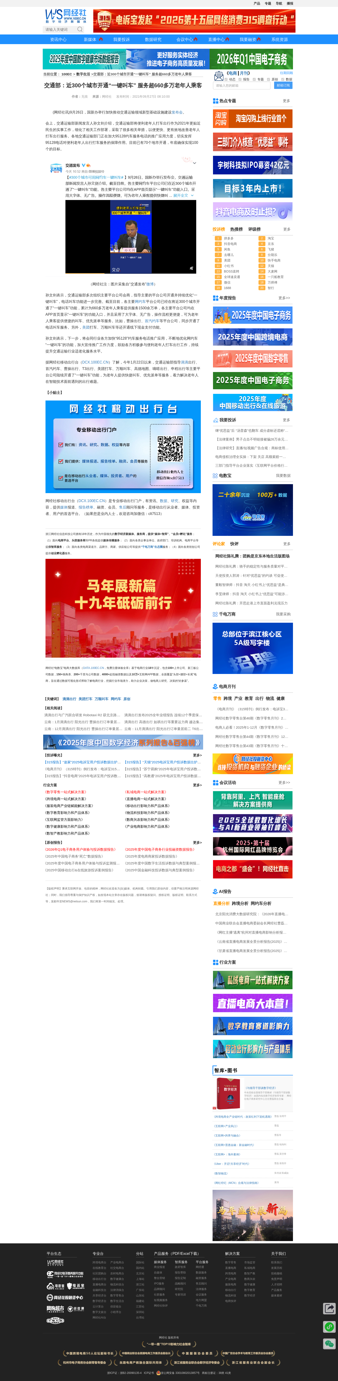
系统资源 (279, 39)
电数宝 (225, 475)
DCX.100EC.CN (95, 362)
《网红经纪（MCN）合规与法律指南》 (236, 1183)
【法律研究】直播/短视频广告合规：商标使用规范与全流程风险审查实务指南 (253, 448)
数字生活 (83, 74)
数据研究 (153, 39)
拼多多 (229, 238)
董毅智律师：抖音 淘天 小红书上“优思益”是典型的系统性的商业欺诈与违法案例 (253, 585)
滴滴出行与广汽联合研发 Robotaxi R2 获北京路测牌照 (85, 715)
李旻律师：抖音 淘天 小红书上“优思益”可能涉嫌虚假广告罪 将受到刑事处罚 (253, 594)
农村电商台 (117, 1273)
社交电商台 (117, 1268)
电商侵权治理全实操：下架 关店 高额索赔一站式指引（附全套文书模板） (253, 457)
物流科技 (230, 1295)
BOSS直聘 (231, 271)
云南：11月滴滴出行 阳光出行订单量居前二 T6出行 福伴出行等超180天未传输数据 (187, 729)
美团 (86, 327)
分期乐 (272, 255)
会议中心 (184, 39)
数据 (163, 501)
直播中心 (216, 39)
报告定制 (180, 1278)
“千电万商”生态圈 (152, 546)
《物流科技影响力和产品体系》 (147, 813)
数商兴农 (249, 1279)
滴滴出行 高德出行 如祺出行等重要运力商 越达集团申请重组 (170, 722)
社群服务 (159, 1294)
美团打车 (85, 699)
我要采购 (283, 614)
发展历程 (276, 1268)
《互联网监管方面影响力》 (64, 819)
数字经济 (249, 1295)
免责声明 (276, 1279)
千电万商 (227, 614)
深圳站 (140, 1312)
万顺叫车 (101, 699)
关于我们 (278, 1254)
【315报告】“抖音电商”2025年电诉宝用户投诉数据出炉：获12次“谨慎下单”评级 (104, 776)
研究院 (179, 1289)
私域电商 (249, 1268)
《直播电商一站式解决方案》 (145, 799)
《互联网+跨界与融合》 (227, 1135)
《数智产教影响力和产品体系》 (67, 833)
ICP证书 (149, 1373)
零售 (217, 698)
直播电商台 (99, 1284)
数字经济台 (99, 1301)
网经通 (200, 1267)
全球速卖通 (232, 277)
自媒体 (158, 1272)
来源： (97, 96)
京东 (271, 244)
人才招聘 (276, 1284)
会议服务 (201, 1294)
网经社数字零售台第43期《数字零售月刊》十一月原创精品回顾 (253, 746)
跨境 (228, 698)
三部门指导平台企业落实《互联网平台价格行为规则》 (253, 465)
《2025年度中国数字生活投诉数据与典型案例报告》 (163, 863)
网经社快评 (161, 1305)
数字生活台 (117, 1301)
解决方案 (232, 1254)
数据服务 (201, 1272)
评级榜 (254, 229)
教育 (249, 698)
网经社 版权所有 (169, 1337)
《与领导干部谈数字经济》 (268, 1093)
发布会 (177, 112)
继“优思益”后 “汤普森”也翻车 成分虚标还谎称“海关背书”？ (253, 430)
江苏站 (140, 1306)
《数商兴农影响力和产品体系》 (147, 819)
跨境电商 (230, 1273)
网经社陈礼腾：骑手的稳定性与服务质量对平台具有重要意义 (253, 566)
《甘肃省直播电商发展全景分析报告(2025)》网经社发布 (253, 951)
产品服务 (276, 1290)
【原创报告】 (53, 842)
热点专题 (227, 101)
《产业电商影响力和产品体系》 (147, 826)
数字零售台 (117, 1295)
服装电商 (230, 1284)
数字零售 (230, 1262)
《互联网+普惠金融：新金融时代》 (234, 1145)
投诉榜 (219, 229)
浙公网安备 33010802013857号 (180, 1373)
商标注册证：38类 (213, 1373)
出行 (259, 698)
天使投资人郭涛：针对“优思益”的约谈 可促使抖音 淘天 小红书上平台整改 (253, 575)
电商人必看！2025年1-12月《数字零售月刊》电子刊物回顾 (253, 727)
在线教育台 (99, 1268)
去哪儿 (229, 255)
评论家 (219, 544)
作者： (76, 96)
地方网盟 (201, 1300)
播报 (290, 3)
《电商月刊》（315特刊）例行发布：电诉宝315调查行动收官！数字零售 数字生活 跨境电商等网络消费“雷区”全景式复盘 (253, 709)
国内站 (140, 1268)
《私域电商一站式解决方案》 (145, 792)
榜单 (89, 507)
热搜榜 (236, 229)
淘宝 (271, 238)
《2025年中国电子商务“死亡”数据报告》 (74, 856)
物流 (270, 698)
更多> (197, 755)
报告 (82, 507)
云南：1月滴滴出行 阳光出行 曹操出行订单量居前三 (84, 722)
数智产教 (249, 1273)
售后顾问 (201, 1283)
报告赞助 (180, 1272)
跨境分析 (240, 903)
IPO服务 (159, 1283)
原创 (126, 699)
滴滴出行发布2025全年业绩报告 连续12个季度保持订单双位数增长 (175, 715)
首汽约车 (152, 321)
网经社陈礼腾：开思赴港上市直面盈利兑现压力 (251, 603)
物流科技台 (117, 1284)
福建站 (140, 1301)
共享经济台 (99, 1295)
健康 (280, 698)
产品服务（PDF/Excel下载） (177, 1254)
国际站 (140, 1262)
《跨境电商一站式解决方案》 (65, 799)
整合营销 (159, 1278)
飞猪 (271, 249)
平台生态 (54, 1254)
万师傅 (272, 282)
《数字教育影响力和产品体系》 (67, 813)
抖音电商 (230, 244)
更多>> (284, 298)
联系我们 (276, 1262)
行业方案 (50, 785)
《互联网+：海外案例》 (227, 1154)
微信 (227, 282)
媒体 (64, 507)
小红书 (229, 266)
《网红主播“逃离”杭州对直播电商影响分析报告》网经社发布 (253, 932)
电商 (233, 73)
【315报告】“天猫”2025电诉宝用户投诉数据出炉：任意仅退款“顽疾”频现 (178, 762)
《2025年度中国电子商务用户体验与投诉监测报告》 (83, 863)
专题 (268, 3)
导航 (279, 3)
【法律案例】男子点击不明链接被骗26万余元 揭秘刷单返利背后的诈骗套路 (253, 439)
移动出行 (230, 1290)
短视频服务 (161, 1300)
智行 (271, 288)
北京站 (140, 1273)
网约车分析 (261, 903)
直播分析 (221, 903)
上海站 (140, 1279)
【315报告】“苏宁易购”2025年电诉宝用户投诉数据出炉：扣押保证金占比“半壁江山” (187, 769)
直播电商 (230, 1268)
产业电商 (230, 1279)
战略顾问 (180, 1283)
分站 (139, 1254)
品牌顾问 (159, 1289)
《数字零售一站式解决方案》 (65, 792)
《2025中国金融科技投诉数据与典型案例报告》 (159, 870)
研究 (174, 501)
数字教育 (249, 1290)
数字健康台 (117, 1279)
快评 (234, 544)
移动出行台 (99, 1279)
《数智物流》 (221, 1173)
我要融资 (248, 39)
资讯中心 (58, 39)
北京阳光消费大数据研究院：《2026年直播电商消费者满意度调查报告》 (253, 914)
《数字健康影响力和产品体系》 (67, 826)
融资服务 (201, 1278)
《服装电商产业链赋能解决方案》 (69, 806)
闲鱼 (227, 249)
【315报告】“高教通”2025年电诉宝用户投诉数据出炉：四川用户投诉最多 (179, 776)
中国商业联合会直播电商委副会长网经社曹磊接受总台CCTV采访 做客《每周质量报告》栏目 (253, 923)
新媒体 (90, 39)
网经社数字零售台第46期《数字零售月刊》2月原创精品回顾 (253, 718)
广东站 (140, 1290)
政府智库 (180, 1267)
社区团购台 (99, 1273)
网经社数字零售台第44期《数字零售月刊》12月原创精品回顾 (253, 737)
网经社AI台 (99, 1317)
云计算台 (98, 1306)
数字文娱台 (99, 1312)
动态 (230, 79)
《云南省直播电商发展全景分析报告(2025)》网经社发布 (253, 941)
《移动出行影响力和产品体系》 (147, 806)
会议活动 (227, 782)
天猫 (271, 266)
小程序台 (115, 1312)
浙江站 (140, 1284)
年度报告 (227, 298)
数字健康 (249, 1284)
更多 (286, 101)
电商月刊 (227, 686)
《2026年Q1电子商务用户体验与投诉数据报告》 (80, 849)
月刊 (244, 73)
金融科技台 (99, 1290)
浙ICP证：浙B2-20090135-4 (124, 1373)
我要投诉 (121, 39)
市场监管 (249, 1262)
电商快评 (230, 1301)
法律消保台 (117, 1290)
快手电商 (274, 260)
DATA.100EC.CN (93, 668)
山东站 (140, 1295)
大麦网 (272, 271)
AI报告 (225, 891)
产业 (238, 698)
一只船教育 (276, 277)
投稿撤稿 (276, 1273)
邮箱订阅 (283, 85)
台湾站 (140, 1317)
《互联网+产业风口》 (226, 1126)
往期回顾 (286, 73)
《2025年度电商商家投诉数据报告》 (151, 856)
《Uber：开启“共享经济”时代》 (232, 1163)
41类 (228, 1373)
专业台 (98, 1254)
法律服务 (201, 1289)
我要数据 (283, 475)
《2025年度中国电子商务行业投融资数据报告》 (159, 849)
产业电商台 (117, 1262)
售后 (122, 507)
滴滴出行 (69, 699)
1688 (227, 288)
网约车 (140, 302)
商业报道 (159, 1267)
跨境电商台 (99, 1262)
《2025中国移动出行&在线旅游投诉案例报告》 (79, 870)
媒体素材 (276, 1295)
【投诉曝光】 (53, 755)
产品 (257, 3)
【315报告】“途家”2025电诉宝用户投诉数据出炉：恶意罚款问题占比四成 (99, 762)
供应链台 (115, 1306)
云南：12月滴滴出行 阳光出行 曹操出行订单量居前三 (85, 729)
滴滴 (184, 362)
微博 (150, 284)
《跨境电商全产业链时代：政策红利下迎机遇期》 (243, 1116)
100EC (67, 74)
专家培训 (180, 1294)
